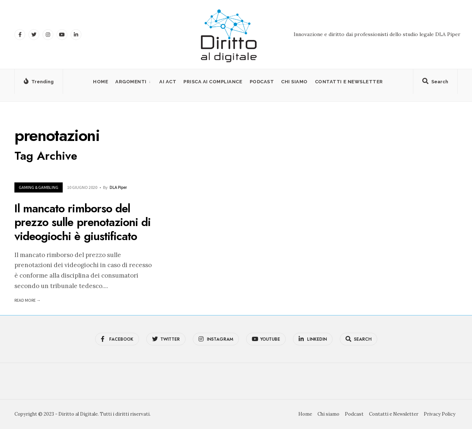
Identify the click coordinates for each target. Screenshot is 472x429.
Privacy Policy (439, 414)
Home (100, 81)
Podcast (262, 81)
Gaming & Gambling (38, 187)
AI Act (167, 81)
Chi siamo (294, 81)
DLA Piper (118, 187)
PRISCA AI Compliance (212, 81)
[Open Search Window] (435, 83)
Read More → (27, 300)
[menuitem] (134, 82)
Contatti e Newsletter (349, 81)
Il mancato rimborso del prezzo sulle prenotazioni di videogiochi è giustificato (82, 222)
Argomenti (131, 81)
